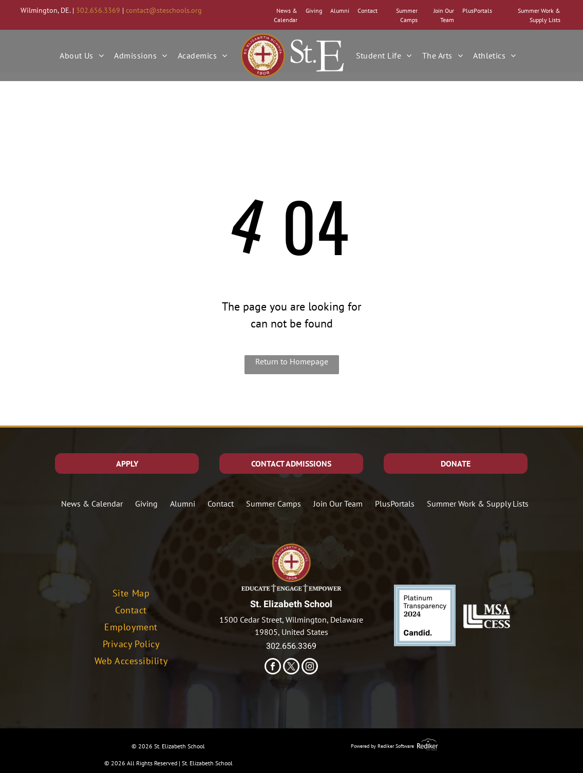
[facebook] (273, 667)
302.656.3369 (98, 10)
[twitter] (291, 667)
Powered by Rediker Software (382, 746)
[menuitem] (81, 55)
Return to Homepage (291, 361)
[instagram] (310, 667)
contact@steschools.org (164, 10)
